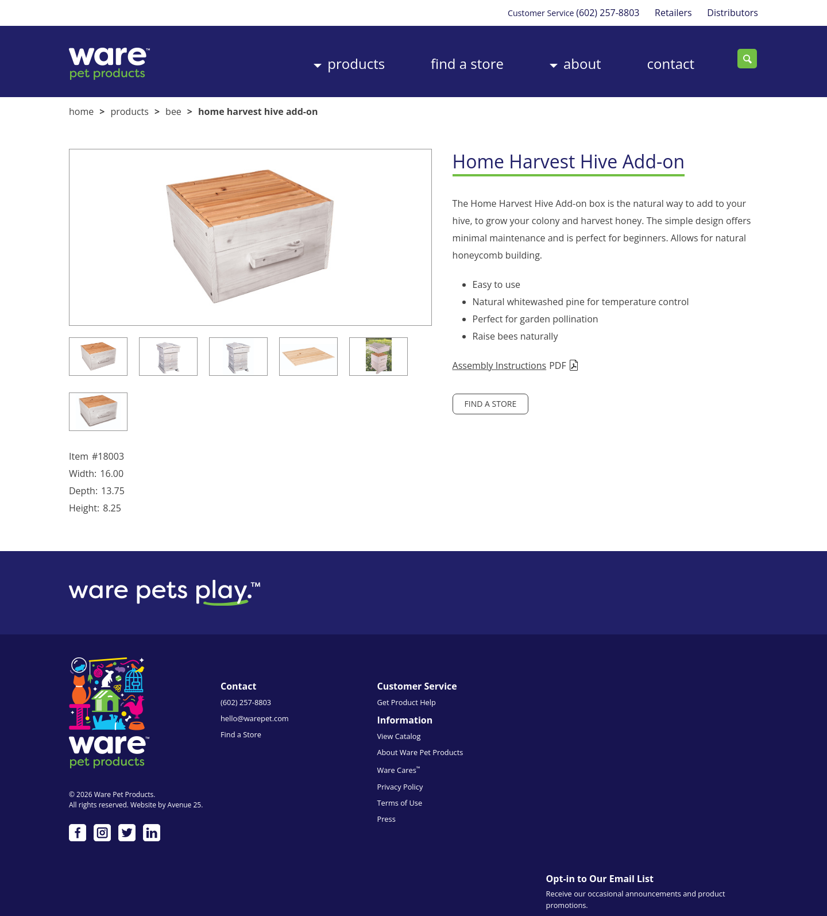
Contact (662, 59)
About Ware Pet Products (493, 726)
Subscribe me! (650, 856)
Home (81, 108)
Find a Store (447, 59)
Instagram (102, 837)
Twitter (127, 837)
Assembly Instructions (460, 362)
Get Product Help (364, 710)
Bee (173, 108)
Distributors (732, 12)
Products (331, 59)
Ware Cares (471, 743)
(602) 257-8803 (603, 12)
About (569, 59)
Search (748, 59)
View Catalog (472, 710)
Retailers (671, 12)
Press (459, 792)
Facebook (77, 837)
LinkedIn (151, 837)
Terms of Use (473, 776)
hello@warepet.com (255, 726)
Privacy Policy (473, 760)
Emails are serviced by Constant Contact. (664, 817)
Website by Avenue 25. (166, 810)
